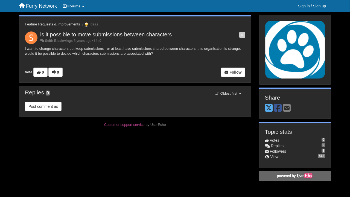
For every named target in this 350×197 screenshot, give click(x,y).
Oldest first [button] (228, 93)
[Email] (287, 108)
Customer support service (124, 125)
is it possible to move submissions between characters (106, 34)
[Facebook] (278, 108)
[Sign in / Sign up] (312, 6)
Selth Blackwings (59, 41)
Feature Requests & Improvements (52, 24)
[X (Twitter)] (269, 108)
